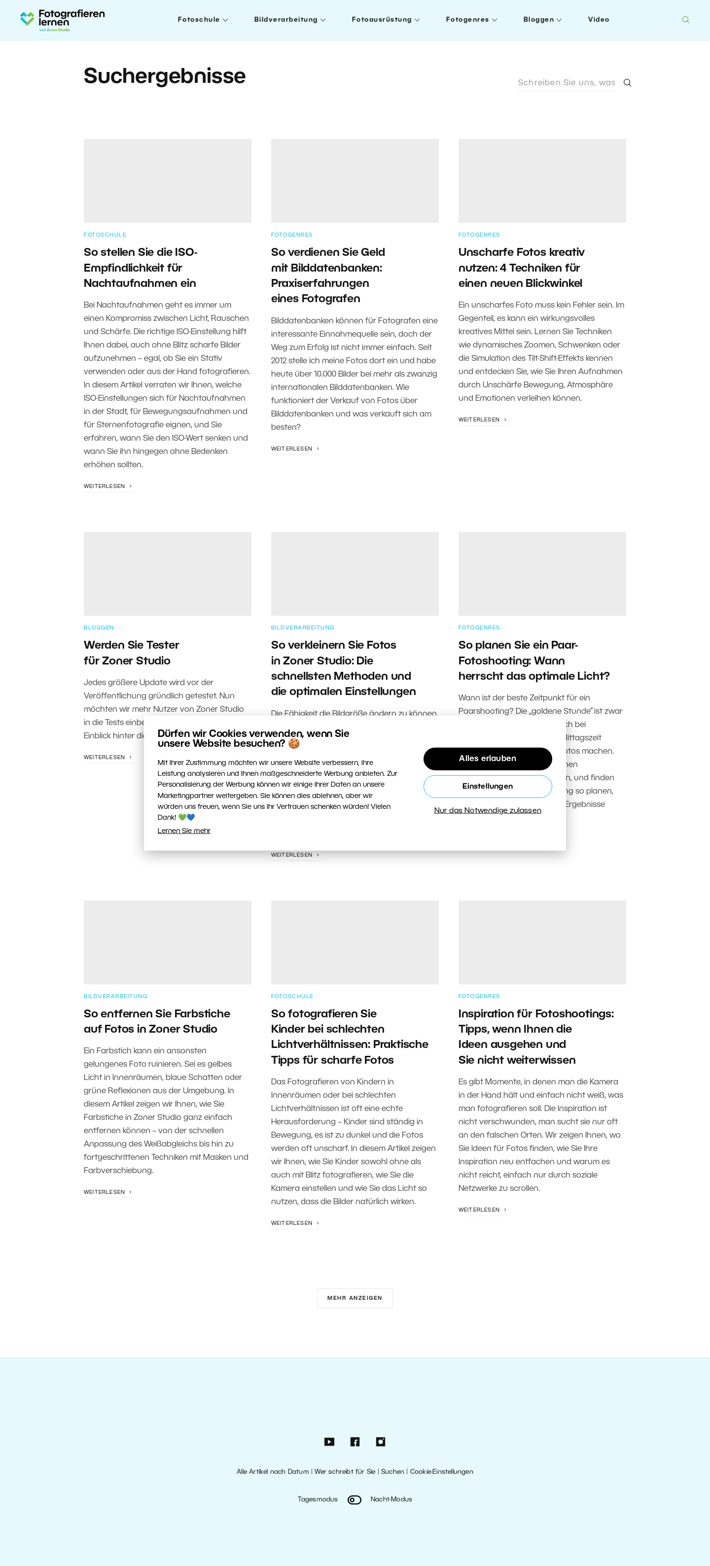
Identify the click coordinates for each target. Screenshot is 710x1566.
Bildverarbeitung (286, 20)
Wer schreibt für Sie (345, 1472)
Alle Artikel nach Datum (273, 1472)
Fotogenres (468, 20)
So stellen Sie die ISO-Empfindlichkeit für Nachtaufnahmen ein (140, 268)
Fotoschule (199, 20)
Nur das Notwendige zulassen (487, 810)
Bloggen (539, 20)
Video (599, 20)
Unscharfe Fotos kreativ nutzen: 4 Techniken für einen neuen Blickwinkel (522, 268)
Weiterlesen (109, 486)
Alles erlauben (487, 758)
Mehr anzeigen (355, 1298)
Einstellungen (487, 786)
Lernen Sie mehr (184, 831)
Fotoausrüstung (382, 20)
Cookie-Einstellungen (441, 1472)
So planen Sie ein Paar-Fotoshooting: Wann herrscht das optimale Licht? (534, 661)
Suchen (392, 1472)
